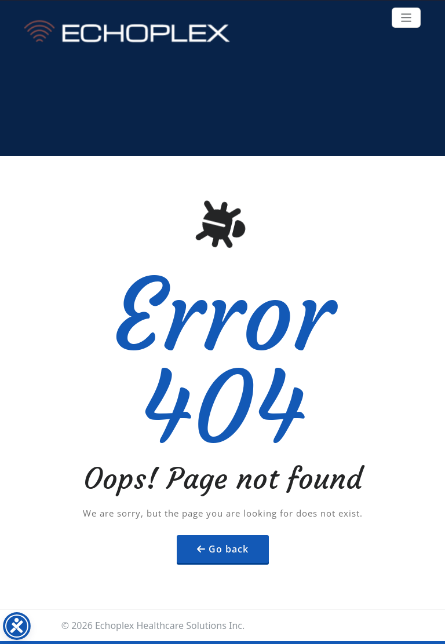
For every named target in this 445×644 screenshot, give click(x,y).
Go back (229, 549)
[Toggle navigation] (406, 18)
